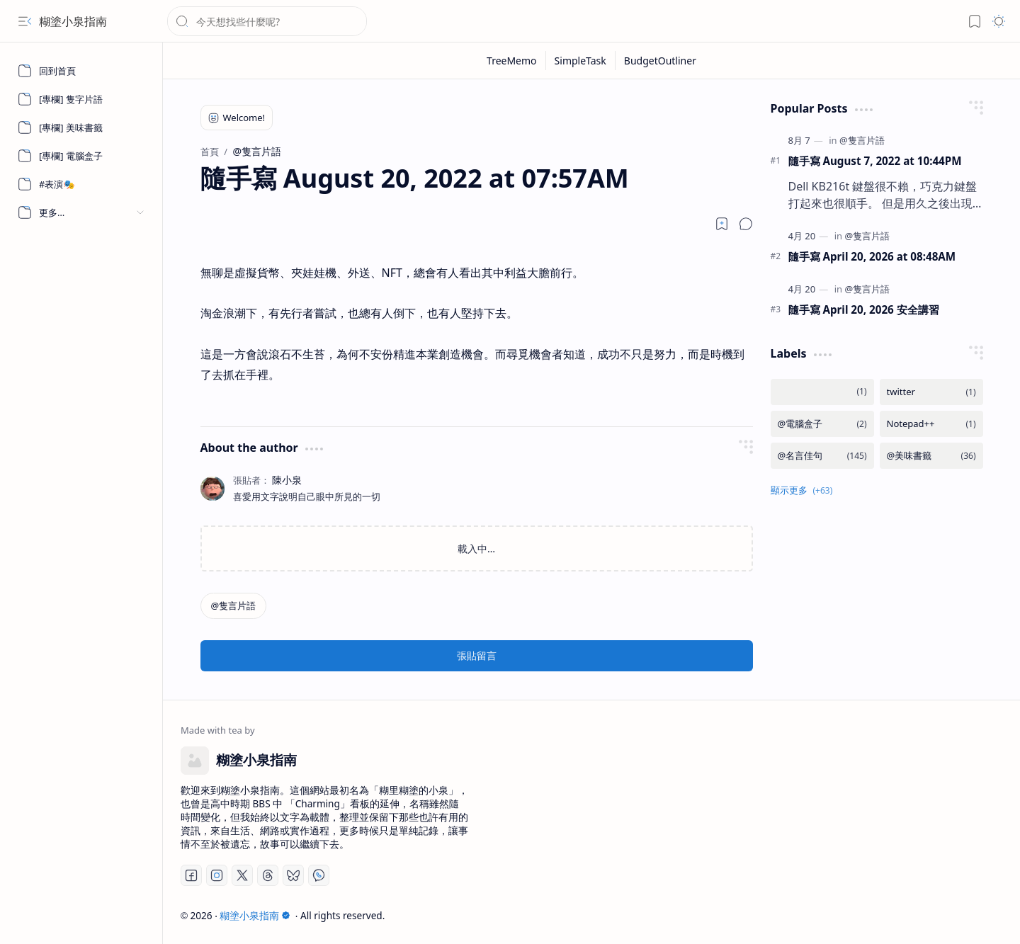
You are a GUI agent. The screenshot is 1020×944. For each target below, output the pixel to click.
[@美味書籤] (931, 456)
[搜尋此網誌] (267, 21)
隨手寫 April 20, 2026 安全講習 (863, 309)
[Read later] (721, 223)
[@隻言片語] (233, 606)
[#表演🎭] (81, 184)
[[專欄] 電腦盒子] (81, 156)
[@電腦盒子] (822, 424)
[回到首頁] (81, 71)
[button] (24, 21)
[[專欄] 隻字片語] (81, 99)
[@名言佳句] (822, 456)
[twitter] (931, 392)
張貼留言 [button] (477, 655)
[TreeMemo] (512, 60)
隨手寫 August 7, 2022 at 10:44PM (875, 161)
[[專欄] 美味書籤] (81, 127)
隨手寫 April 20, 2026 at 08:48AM (872, 256)
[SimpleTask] (581, 60)
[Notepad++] (931, 424)
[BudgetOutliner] (660, 60)
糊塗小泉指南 (73, 21)
